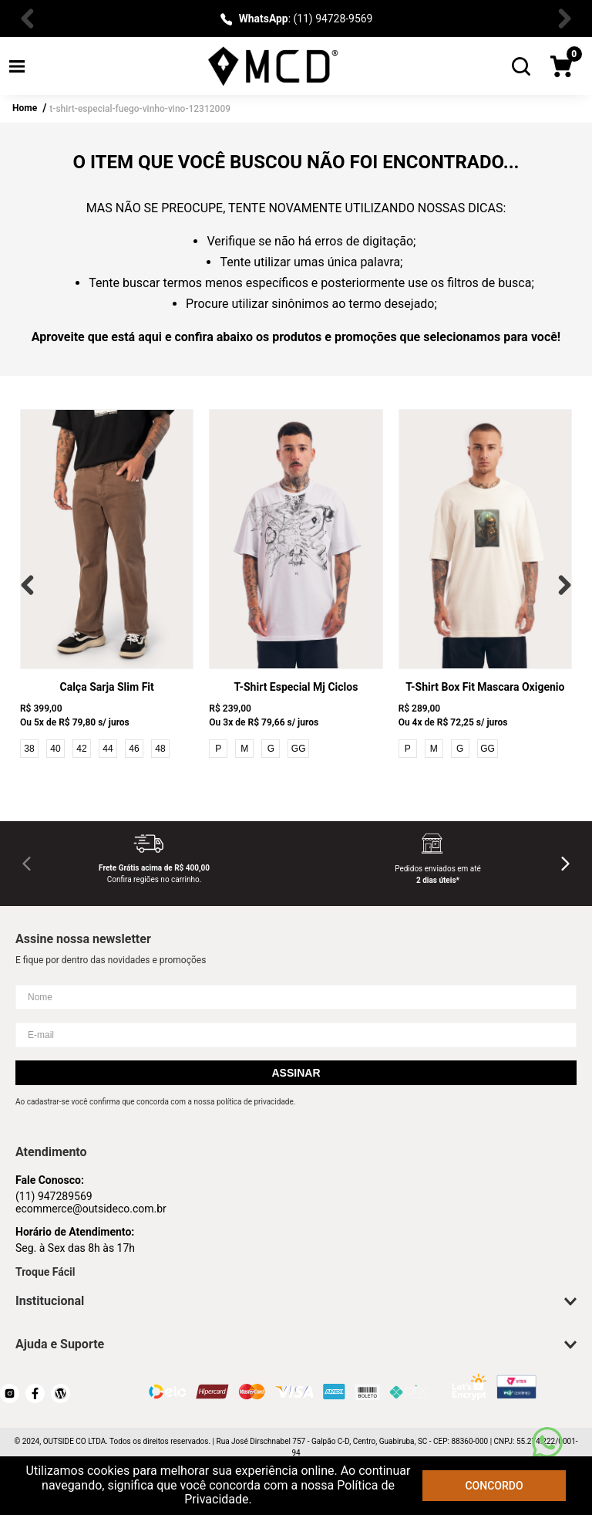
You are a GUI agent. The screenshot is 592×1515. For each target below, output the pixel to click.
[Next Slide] (561, 18)
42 (81, 748)
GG (298, 748)
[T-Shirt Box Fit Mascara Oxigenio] (485, 585)
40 (55, 748)
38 (29, 748)
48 (160, 748)
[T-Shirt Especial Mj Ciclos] (295, 585)
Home (24, 108)
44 (108, 748)
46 (134, 748)
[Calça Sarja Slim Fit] (106, 585)
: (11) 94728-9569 (306, 18)
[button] (17, 66)
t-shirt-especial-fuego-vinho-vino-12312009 (139, 108)
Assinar (295, 1073)
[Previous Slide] (30, 18)
